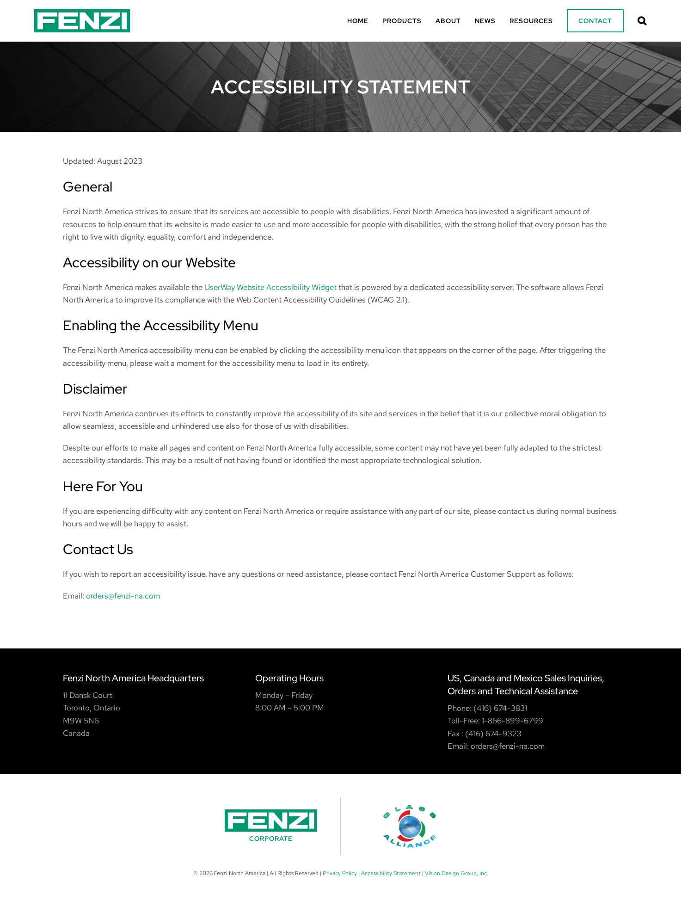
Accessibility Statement (391, 873)
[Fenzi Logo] (82, 13)
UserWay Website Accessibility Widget (270, 287)
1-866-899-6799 (512, 721)
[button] (642, 20)
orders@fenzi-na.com (123, 596)
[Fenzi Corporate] (271, 826)
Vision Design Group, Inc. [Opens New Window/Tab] (456, 873)
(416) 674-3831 (500, 708)
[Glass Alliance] (410, 826)
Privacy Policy (340, 873)
